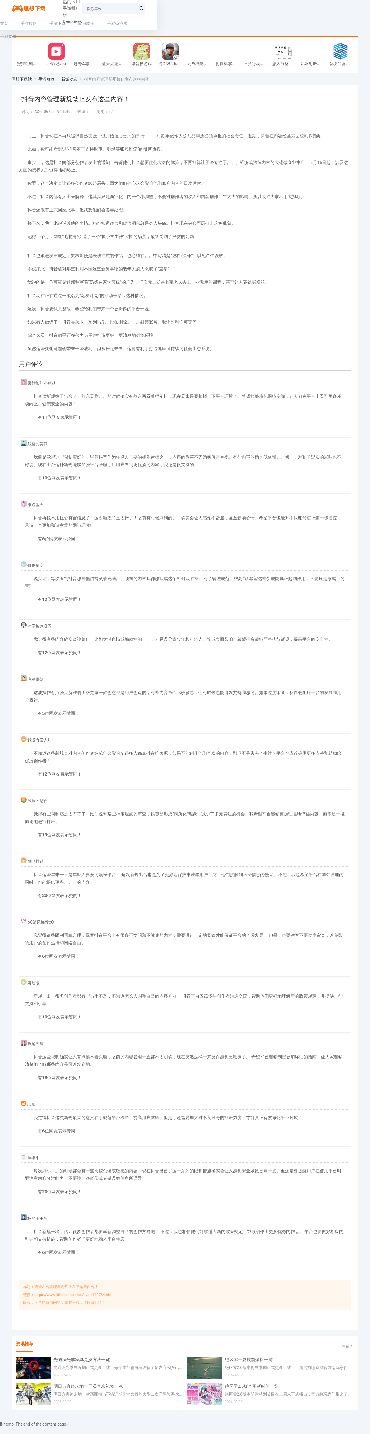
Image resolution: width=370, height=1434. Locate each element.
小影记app (56, 67)
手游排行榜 (118, 8)
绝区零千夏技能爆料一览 (249, 1366)
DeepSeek (147, 8)
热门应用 (89, 8)
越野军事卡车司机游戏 (86, 67)
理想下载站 (22, 82)
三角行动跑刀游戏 (256, 67)
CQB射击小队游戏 (313, 67)
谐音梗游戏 (142, 67)
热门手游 (63, 8)
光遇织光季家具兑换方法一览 (81, 1366)
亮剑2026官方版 (171, 67)
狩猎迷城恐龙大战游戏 (29, 67)
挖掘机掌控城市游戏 (228, 67)
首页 (16, 23)
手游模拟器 (129, 23)
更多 (347, 1353)
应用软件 (98, 23)
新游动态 (69, 82)
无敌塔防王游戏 (200, 67)
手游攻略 (40, 23)
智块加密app (340, 67)
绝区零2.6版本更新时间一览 (252, 1393)
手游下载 (69, 23)
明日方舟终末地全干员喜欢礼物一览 (88, 1393)
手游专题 (159, 23)
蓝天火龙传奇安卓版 (114, 67)
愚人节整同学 (284, 67)
